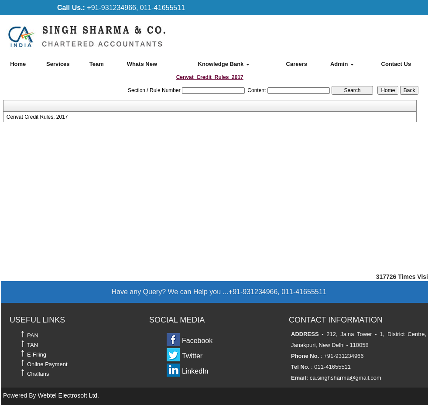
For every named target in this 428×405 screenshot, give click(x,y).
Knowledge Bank (224, 64)
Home (18, 64)
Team (96, 64)
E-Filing (36, 354)
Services (58, 64)
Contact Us (396, 64)
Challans (38, 374)
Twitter (192, 356)
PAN (32, 335)
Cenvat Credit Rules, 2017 (37, 117)
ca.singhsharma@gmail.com (345, 377)
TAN (32, 345)
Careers (296, 64)
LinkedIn (195, 371)
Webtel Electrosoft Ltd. (68, 395)
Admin (342, 64)
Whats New (142, 64)
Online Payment (47, 364)
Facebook (197, 340)
